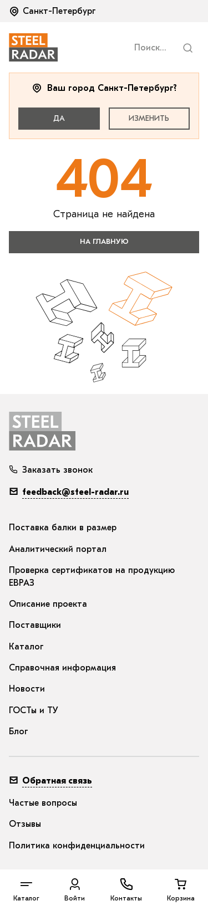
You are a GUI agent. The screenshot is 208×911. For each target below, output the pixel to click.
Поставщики (35, 625)
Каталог (26, 647)
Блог (18, 731)
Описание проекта (48, 604)
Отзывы (25, 824)
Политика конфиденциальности (77, 846)
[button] (53, 11)
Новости (27, 689)
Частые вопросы (43, 803)
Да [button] (59, 118)
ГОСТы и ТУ (33, 710)
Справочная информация (62, 668)
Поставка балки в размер (62, 528)
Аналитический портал (57, 549)
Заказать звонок (51, 470)
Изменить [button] (149, 118)
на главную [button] (104, 241)
